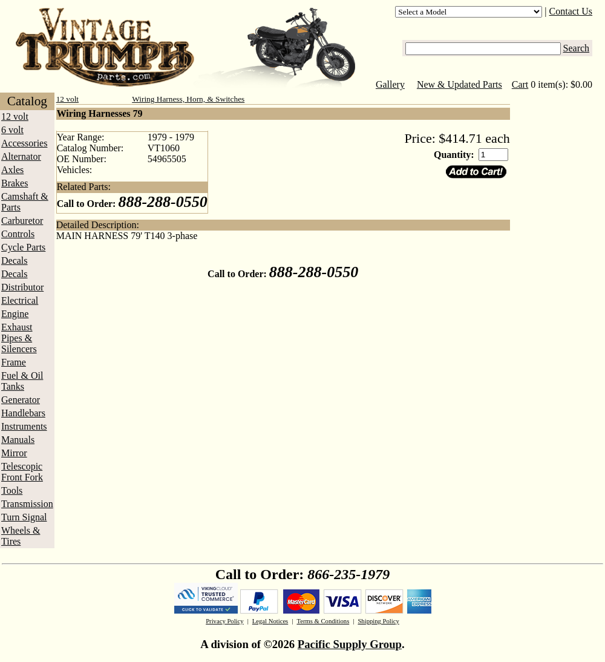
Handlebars (23, 413)
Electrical (19, 300)
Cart (520, 84)
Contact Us (571, 11)
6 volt (12, 130)
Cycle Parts (23, 247)
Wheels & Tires (20, 535)
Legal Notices (270, 621)
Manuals (17, 439)
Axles (12, 170)
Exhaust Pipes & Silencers (19, 338)
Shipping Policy (378, 621)
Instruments (24, 426)
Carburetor (22, 220)
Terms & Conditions (322, 621)
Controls (17, 234)
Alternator (21, 156)
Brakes (14, 183)
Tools (11, 490)
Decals (14, 260)
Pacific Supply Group (350, 644)
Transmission (27, 504)
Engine (14, 314)
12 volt (14, 116)
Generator (20, 400)
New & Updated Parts (459, 84)
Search (576, 48)
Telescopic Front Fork (22, 471)
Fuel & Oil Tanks (22, 381)
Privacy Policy (224, 621)
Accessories (24, 143)
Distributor (22, 287)
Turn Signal (24, 517)
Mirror (14, 453)
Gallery (390, 84)
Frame (13, 362)
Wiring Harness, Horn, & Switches (188, 98)
